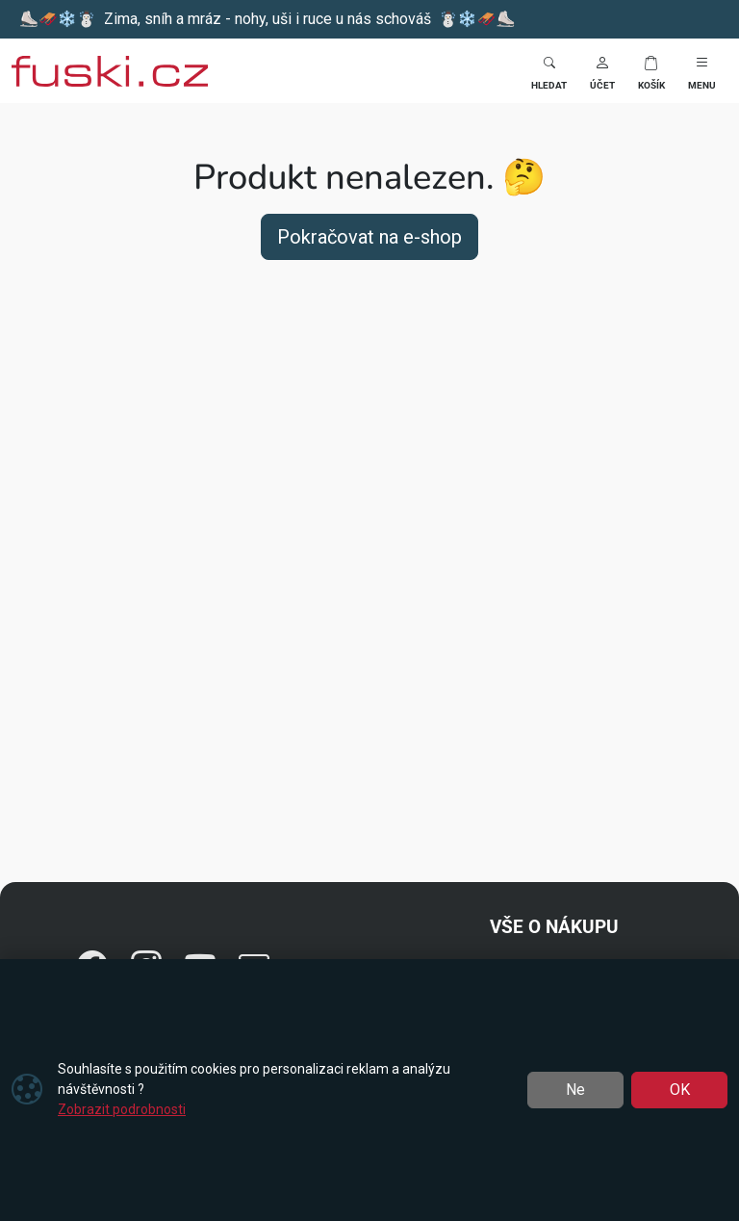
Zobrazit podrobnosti (122, 1109)
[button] (602, 70)
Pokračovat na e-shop (369, 236)
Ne (575, 1089)
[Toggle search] (549, 70)
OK (680, 1089)
